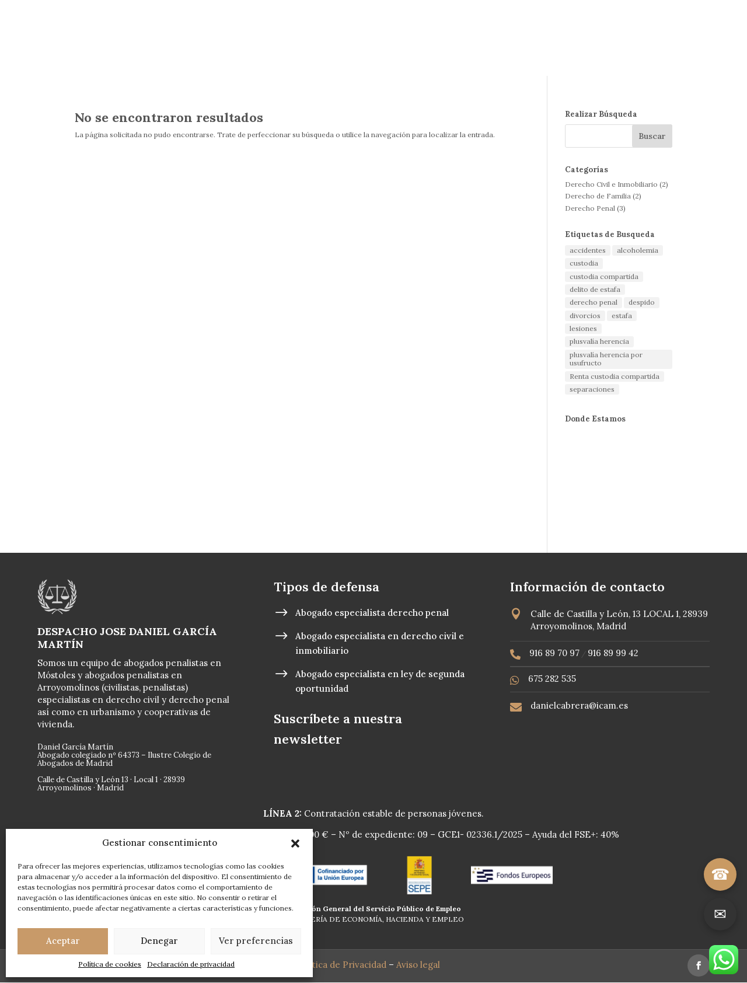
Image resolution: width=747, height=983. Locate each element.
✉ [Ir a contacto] (720, 913)
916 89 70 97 (554, 652)
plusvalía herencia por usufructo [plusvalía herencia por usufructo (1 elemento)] (606, 358)
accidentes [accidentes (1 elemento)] (588, 250)
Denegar (159, 940)
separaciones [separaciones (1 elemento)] (592, 389)
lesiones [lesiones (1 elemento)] (583, 328)
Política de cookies (109, 964)
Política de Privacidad (342, 964)
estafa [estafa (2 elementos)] (622, 315)
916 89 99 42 (613, 652)
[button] (295, 843)
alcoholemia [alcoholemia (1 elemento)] (637, 250)
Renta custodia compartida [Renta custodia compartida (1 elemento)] (614, 376)
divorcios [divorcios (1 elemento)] (585, 315)
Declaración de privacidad (191, 964)
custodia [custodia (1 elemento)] (584, 263)
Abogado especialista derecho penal (372, 612)
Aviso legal (419, 964)
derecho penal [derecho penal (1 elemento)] (593, 302)
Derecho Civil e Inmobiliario (611, 184)
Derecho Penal (590, 208)
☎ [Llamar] (720, 874)
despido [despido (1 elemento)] (642, 302)
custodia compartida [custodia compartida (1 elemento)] (604, 276)
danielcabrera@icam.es (579, 705)
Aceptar (63, 940)
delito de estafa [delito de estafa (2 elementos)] (595, 289)
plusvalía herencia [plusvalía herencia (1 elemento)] (599, 341)
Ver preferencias (256, 940)
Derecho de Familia (598, 195)
